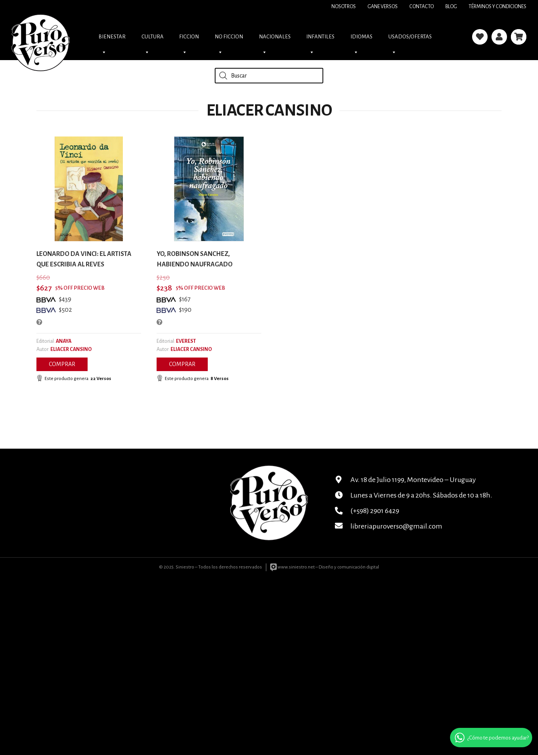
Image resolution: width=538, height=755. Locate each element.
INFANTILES (320, 39)
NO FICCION (229, 39)
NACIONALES (275, 39)
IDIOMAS (361, 39)
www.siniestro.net (292, 567)
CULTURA (152, 39)
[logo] (41, 37)
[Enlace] (480, 37)
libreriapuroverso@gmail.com (396, 526)
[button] (62, 364)
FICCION (189, 39)
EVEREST (186, 341)
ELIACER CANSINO (71, 349)
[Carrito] (518, 37)
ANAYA (63, 341)
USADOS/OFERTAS (410, 39)
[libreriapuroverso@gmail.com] (342, 526)
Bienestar (112, 39)
